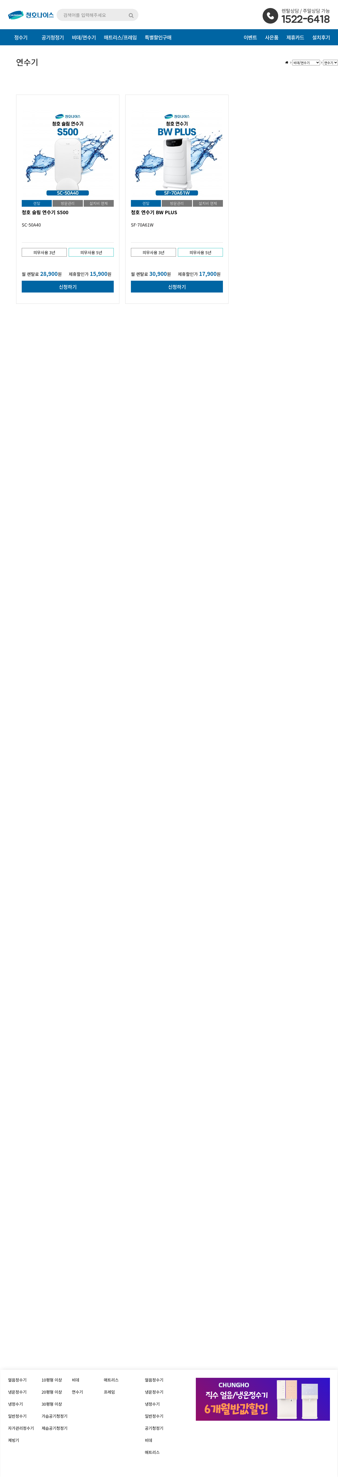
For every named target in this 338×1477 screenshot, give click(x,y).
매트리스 (111, 1380)
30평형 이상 (52, 1404)
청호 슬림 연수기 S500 (45, 212)
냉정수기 (15, 1404)
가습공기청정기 (55, 1416)
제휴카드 (295, 37)
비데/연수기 (84, 37)
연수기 (77, 1392)
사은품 (271, 37)
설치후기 (321, 37)
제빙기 (13, 1440)
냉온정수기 (17, 1392)
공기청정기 (154, 1428)
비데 (75, 1380)
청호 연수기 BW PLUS (154, 212)
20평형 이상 (52, 1392)
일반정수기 (17, 1416)
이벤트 (250, 37)
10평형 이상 (52, 1380)
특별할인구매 (158, 37)
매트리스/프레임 (120, 37)
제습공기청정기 (55, 1428)
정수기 (21, 37)
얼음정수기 (17, 1380)
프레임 (109, 1392)
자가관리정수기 (21, 1428)
